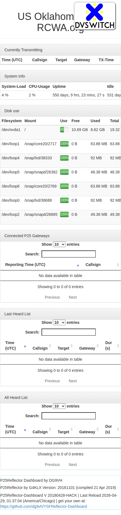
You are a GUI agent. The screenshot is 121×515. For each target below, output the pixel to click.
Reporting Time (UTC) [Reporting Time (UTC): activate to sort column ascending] (25, 264)
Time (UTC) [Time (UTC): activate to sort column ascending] (10, 345)
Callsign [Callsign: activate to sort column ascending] (93, 264)
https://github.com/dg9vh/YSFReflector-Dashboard (43, 506)
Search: (60, 254)
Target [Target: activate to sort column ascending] (63, 348)
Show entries (60, 244)
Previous (52, 297)
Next (73, 297)
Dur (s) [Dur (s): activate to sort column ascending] (108, 345)
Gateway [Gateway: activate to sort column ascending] (87, 348)
